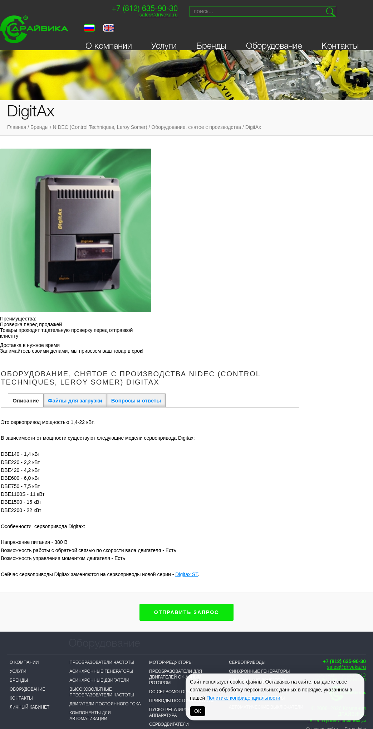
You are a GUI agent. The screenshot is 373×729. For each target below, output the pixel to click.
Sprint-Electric (88, 657)
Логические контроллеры (100, 584)
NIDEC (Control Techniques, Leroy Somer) (100, 127)
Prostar (175, 660)
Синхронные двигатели (257, 471)
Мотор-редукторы (170, 453)
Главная (16, 127)
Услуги (164, 37)
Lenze (220, 652)
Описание (120, 184)
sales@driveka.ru (146, 18)
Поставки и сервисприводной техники (339, 469)
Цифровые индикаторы (257, 489)
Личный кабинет (29, 498)
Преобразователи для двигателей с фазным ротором (175, 468)
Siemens (175, 643)
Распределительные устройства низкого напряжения (174, 543)
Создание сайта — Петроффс (336, 520)
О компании (108, 37)
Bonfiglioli (178, 652)
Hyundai (175, 678)
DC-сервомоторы (170, 483)
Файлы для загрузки (169, 184)
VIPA (265, 652)
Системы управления (175, 557)
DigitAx (253, 127)
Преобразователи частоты (101, 453)
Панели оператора (171, 528)
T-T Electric (131, 663)
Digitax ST (281, 358)
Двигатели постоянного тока (105, 495)
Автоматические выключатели (266, 498)
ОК (197, 711)
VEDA (75, 666)
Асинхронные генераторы (101, 462)
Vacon (220, 643)
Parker (269, 643)
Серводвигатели (169, 515)
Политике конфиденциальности (243, 698)
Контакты (340, 37)
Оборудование (274, 37)
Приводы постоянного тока (183, 491)
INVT (74, 675)
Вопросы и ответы (230, 184)
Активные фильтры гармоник (104, 542)
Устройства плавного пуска (263, 480)
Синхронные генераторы (259, 462)
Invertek (128, 672)
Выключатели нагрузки (97, 566)
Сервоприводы (247, 453)
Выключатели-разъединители (105, 575)
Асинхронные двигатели (99, 471)
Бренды (211, 37)
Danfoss (127, 681)
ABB (169, 669)
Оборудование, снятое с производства (196, 127)
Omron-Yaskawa (136, 690)
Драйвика (80, 684)
